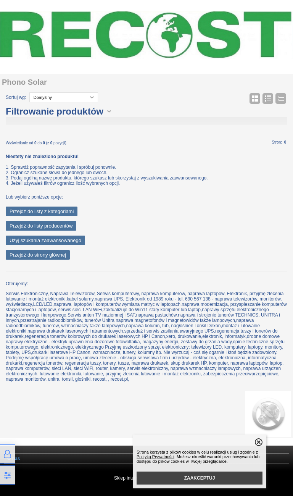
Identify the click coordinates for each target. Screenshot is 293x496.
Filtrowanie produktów (54, 111)
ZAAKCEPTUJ (199, 478)
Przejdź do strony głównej (38, 255)
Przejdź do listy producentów (41, 226)
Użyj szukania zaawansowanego (45, 240)
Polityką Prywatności (155, 456)
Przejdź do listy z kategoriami (42, 211)
